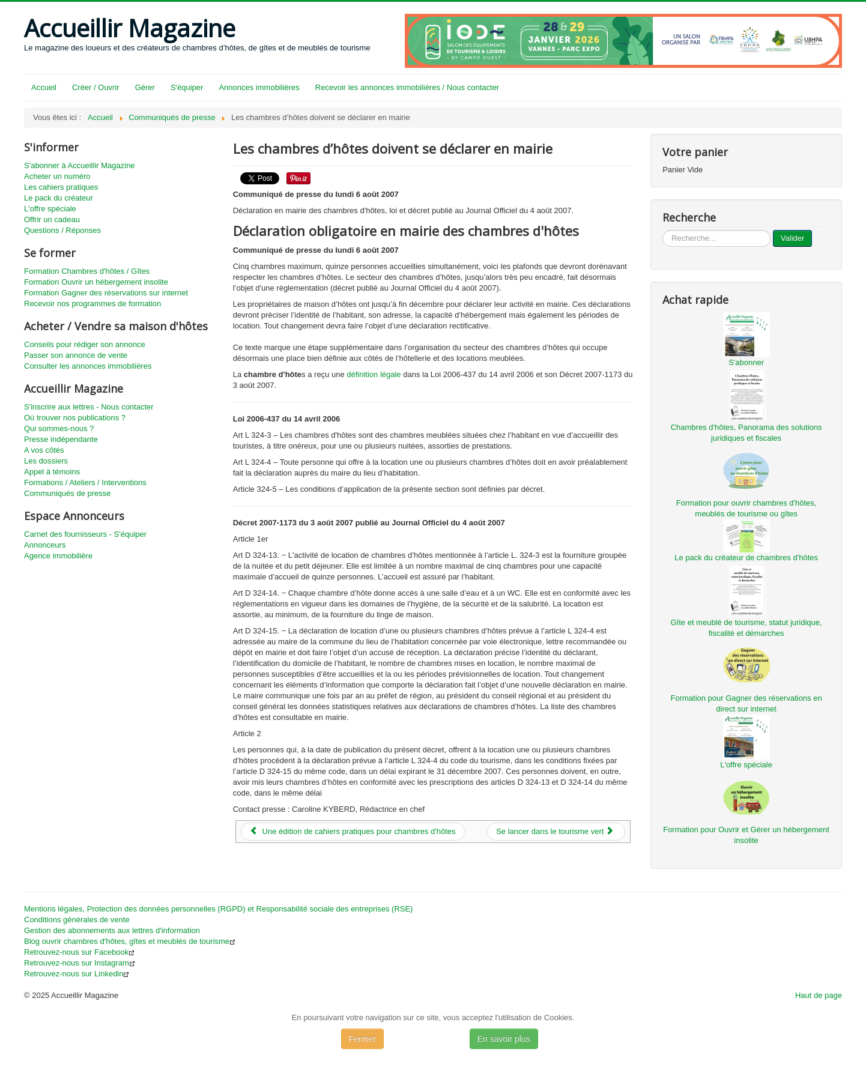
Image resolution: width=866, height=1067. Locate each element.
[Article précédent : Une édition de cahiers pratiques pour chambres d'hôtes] (353, 832)
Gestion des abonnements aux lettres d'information (112, 930)
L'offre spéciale (50, 208)
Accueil (43, 87)
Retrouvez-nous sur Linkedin (76, 973)
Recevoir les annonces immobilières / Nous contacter (407, 87)
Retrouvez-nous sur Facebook (79, 952)
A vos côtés (44, 450)
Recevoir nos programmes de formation (92, 303)
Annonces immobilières (259, 87)
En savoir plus (503, 1039)
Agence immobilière (58, 555)
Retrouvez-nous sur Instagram (79, 962)
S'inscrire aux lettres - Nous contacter (89, 406)
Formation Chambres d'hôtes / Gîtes (87, 271)
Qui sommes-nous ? (59, 428)
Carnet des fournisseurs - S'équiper (85, 534)
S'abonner (746, 362)
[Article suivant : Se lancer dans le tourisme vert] (556, 832)
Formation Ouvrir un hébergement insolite (96, 281)
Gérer (145, 87)
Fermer (362, 1039)
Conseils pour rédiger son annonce (84, 344)
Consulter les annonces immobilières (87, 365)
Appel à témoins (52, 471)
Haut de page (818, 995)
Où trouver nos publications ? (75, 417)
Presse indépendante (61, 439)
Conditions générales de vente (77, 919)
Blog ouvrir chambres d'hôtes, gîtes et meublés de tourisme (129, 941)
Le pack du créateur (58, 197)
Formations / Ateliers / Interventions (85, 482)
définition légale (374, 374)
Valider (793, 238)
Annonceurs (44, 544)
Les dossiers (46, 460)
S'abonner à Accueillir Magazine (79, 165)
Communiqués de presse (67, 493)
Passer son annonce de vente (75, 355)
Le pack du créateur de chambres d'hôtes (746, 557)
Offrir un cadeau (52, 219)
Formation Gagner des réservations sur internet (106, 292)
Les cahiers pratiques (61, 187)
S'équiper (187, 87)
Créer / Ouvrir (96, 87)
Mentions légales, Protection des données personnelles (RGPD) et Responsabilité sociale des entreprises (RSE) (218, 908)
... (662, 230)
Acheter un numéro (57, 176)
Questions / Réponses (62, 230)
